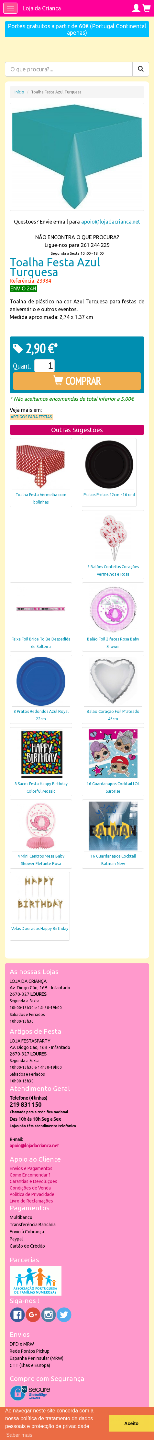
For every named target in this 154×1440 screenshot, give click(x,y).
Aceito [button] (131, 1423)
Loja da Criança (41, 8)
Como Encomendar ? (30, 1175)
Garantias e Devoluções (33, 1181)
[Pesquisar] (140, 69)
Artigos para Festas (31, 417)
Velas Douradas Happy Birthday (39, 928)
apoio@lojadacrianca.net (110, 222)
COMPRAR (77, 381)
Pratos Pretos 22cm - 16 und (109, 495)
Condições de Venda (30, 1187)
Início (19, 92)
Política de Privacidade (32, 1194)
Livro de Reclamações (31, 1200)
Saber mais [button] (19, 1435)
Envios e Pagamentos (31, 1168)
